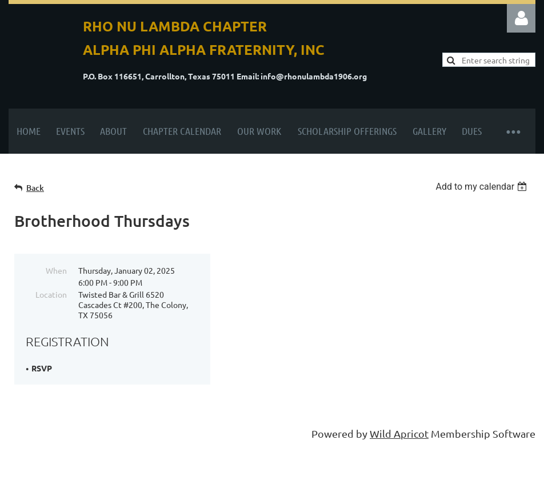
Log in (521, 18)
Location (51, 294)
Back (35, 187)
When (56, 270)
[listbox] (482, 186)
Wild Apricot (399, 433)
